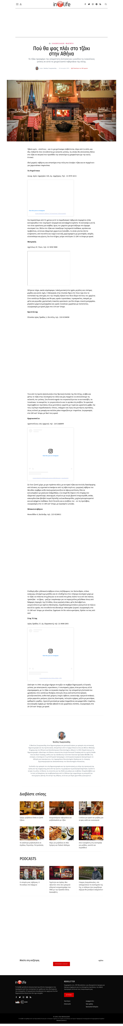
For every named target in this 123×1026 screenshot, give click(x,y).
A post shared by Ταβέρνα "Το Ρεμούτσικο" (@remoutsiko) (50, 213)
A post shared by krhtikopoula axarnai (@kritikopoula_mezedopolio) (51, 478)
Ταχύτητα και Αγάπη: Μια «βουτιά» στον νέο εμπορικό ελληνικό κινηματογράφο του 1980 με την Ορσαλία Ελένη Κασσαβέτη (61, 889)
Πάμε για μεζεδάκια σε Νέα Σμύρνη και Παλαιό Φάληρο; (61, 846)
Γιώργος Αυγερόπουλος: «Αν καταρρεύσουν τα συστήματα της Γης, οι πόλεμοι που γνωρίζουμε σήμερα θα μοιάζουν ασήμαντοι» (91, 889)
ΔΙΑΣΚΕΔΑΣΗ (57, 43)
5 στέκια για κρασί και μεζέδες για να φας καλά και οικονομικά (90, 820)
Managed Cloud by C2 (62, 1022)
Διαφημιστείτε (90, 1003)
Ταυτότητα (67, 1003)
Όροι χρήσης (89, 1006)
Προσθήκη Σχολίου (61, 966)
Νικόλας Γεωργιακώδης (50, 68)
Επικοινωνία (67, 1006)
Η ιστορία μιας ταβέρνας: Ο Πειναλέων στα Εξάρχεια (31, 885)
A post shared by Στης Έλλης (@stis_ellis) (50, 678)
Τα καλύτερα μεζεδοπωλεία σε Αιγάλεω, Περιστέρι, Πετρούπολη (31, 847)
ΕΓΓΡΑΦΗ (69, 997)
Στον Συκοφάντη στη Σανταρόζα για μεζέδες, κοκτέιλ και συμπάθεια (88, 847)
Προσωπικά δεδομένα (92, 1009)
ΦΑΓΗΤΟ (70, 43)
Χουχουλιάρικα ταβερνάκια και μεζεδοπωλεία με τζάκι (60, 818)
